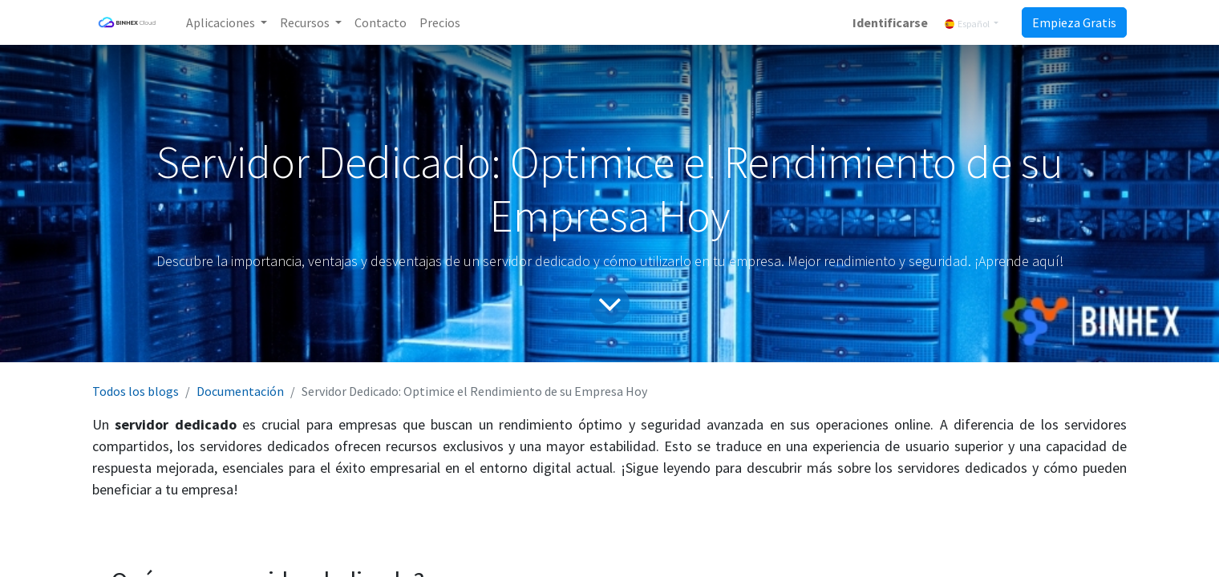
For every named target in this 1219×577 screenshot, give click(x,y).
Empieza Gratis (1074, 22)
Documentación (240, 391)
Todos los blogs (135, 391)
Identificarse (890, 22)
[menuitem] (380, 22)
